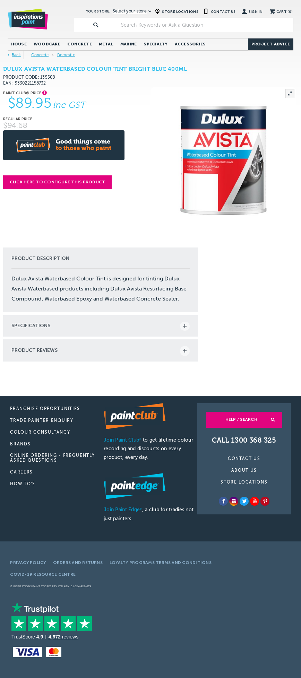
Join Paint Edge (123, 509)
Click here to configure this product (57, 182)
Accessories (190, 44)
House (19, 44)
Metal (106, 44)
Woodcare (47, 44)
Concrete (79, 44)
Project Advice (270, 44)
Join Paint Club (122, 440)
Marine (128, 44)
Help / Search (241, 419)
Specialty (155, 44)
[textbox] (205, 25)
